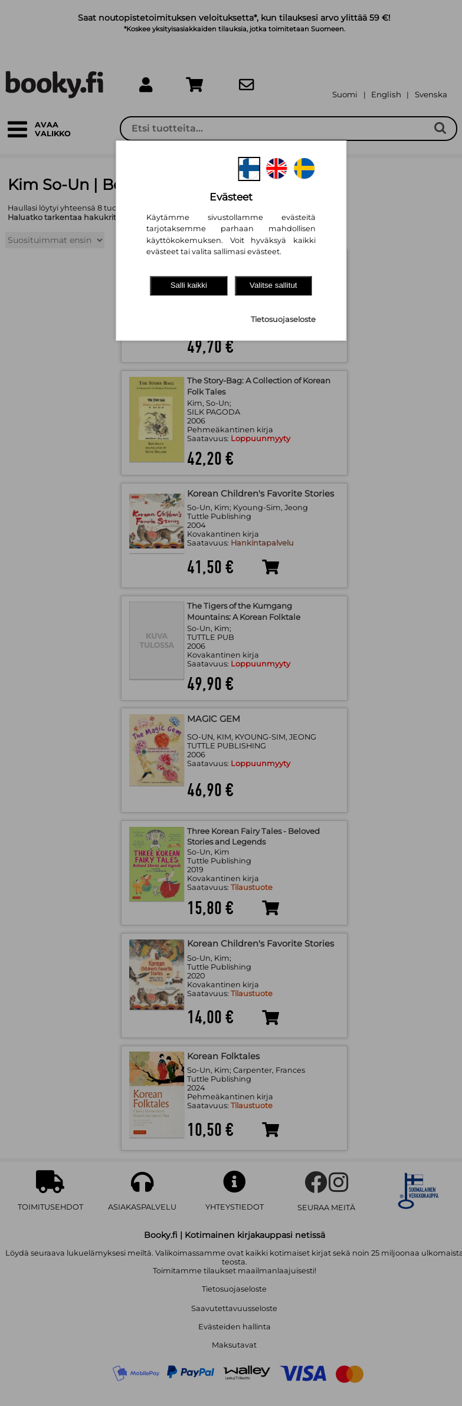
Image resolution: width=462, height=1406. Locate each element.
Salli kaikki (189, 285)
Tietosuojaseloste (283, 319)
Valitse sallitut (273, 285)
